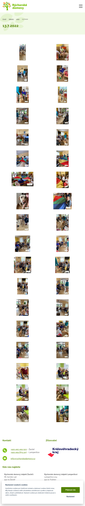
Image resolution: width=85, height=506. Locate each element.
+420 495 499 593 (19, 449)
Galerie (11, 19)
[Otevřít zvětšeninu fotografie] (22, 52)
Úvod (4, 19)
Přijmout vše (70, 490)
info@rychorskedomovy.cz (23, 458)
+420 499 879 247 (19, 452)
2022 (17, 19)
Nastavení (70, 497)
